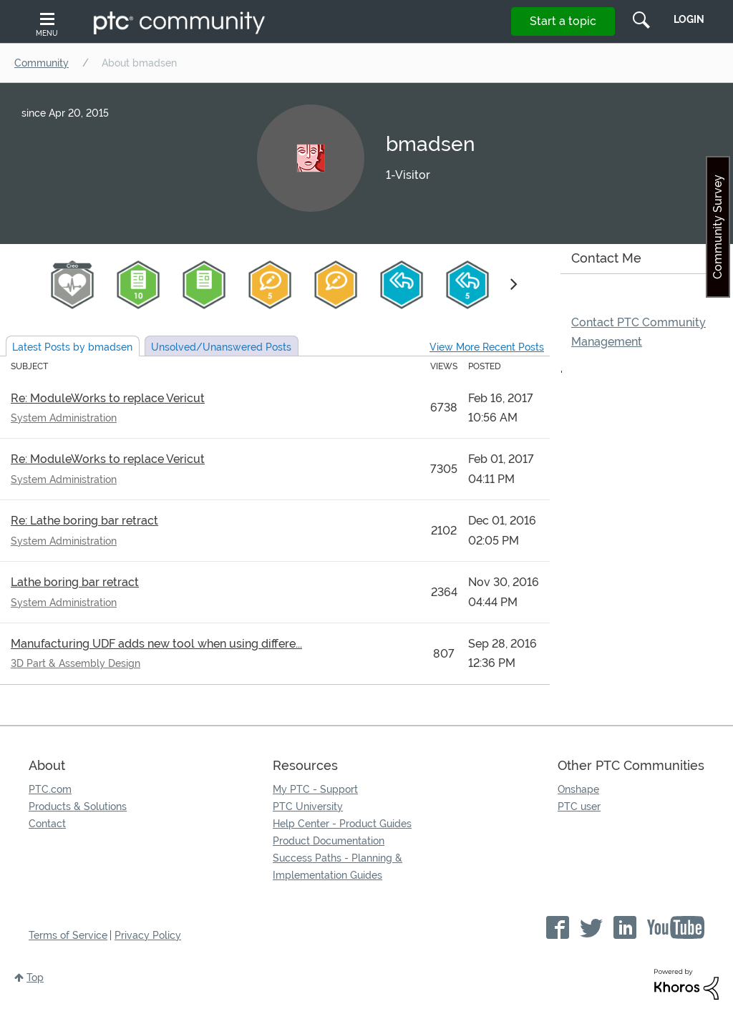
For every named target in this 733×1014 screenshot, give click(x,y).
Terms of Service (68, 935)
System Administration (64, 418)
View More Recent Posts (486, 347)
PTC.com (50, 789)
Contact (47, 823)
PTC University (308, 806)
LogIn (689, 19)
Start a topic (563, 21)
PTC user (579, 806)
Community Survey (717, 227)
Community (41, 63)
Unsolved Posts (221, 347)
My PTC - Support (315, 789)
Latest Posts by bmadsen (72, 347)
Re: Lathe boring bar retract (84, 520)
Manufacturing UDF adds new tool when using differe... (156, 643)
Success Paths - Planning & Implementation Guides (337, 866)
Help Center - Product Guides (342, 823)
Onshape (578, 789)
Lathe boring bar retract (75, 582)
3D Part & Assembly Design (75, 663)
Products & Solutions (78, 806)
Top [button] (35, 977)
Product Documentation (328, 841)
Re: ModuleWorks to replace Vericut (108, 398)
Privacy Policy (148, 935)
